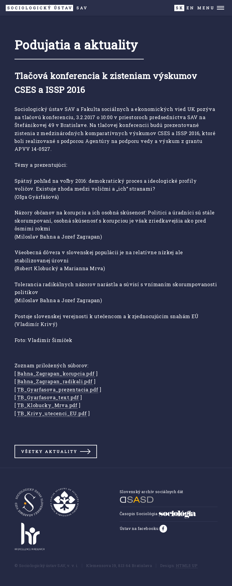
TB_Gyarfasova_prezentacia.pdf (57, 389)
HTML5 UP (187, 565)
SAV (47, 8)
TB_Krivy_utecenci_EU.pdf (52, 413)
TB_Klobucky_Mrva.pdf (47, 405)
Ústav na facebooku (140, 528)
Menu (205, 7)
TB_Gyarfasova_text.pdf (48, 397)
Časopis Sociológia (158, 513)
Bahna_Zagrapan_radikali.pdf (55, 381)
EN (190, 7)
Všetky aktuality (49, 451)
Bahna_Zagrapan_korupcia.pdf (56, 373)
